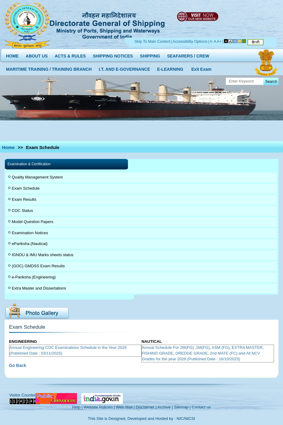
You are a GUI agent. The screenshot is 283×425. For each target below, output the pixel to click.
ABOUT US (37, 55)
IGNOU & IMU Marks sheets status (42, 255)
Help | (77, 407)
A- (211, 41)
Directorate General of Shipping (108, 24)
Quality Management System (37, 177)
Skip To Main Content (152, 41)
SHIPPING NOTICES (113, 55)
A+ (219, 41)
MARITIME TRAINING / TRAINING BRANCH (49, 68)
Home (8, 147)
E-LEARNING (170, 68)
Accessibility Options (190, 41)
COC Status (22, 210)
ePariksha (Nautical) (30, 243)
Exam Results (24, 199)
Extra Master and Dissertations (39, 288)
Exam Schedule (26, 188)
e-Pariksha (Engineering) (34, 277)
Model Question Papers (32, 221)
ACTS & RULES (70, 55)
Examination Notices (30, 233)
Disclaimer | (146, 407)
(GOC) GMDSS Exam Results (38, 266)
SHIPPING (150, 55)
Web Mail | (125, 407)
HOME (12, 55)
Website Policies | (99, 407)
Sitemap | (182, 407)
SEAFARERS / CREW (188, 55)
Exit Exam (201, 68)
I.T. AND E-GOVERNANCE (124, 68)
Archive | (165, 407)
